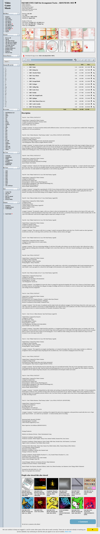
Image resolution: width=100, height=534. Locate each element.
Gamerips (7, 155)
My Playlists (9, 28)
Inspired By (8, 164)
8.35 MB (81, 104)
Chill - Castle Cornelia (34, 104)
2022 (6, 177)
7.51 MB (81, 95)
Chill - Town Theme (34, 75)
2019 (6, 181)
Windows (7, 143)
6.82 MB (81, 81)
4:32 (76, 75)
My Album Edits (9, 25)
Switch (7, 123)
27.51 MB (87, 75)
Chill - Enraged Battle (34, 81)
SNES (6, 115)
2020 (6, 179)
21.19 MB (87, 95)
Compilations (8, 163)
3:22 (76, 81)
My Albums (8, 22)
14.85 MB (87, 90)
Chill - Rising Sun (33, 70)
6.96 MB (81, 101)
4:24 (76, 98)
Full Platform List (9, 112)
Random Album (9, 48)
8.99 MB (81, 98)
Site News (7, 193)
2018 (6, 182)
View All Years (9, 185)
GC (6, 118)
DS (6, 129)
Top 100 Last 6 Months (11, 42)
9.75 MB (81, 75)
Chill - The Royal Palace (35, 107)
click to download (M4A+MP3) (46, 55)
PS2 (6, 133)
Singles (7, 158)
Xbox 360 (7, 146)
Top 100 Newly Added (10, 43)
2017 (6, 184)
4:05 (76, 104)
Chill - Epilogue (33, 98)
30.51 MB (87, 67)
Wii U (6, 121)
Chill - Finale (32, 67)
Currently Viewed (9, 45)
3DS (6, 130)
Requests (7, 51)
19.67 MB (87, 70)
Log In (7, 31)
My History (8, 21)
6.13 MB (81, 73)
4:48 (76, 107)
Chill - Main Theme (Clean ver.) (37, 101)
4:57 (76, 92)
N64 (6, 117)
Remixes (7, 161)
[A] (14, 48)
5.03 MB (81, 90)
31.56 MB (87, 92)
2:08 (76, 78)
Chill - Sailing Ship (33, 87)
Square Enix (32, 18)
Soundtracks (8, 157)
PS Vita (7, 140)
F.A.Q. (7, 195)
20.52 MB (87, 73)
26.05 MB (87, 104)
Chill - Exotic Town (34, 90)
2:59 (76, 84)
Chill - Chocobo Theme (35, 73)
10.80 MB (81, 67)
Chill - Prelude (32, 92)
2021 (6, 178)
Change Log (40, 24)
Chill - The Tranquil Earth (35, 95)
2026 (6, 171)
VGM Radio (8, 208)
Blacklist (7, 198)
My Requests (8, 27)
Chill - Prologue (33, 84)
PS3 (6, 134)
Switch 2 (7, 124)
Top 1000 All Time (9, 41)
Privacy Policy (9, 199)
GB (6, 126)
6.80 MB (81, 70)
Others (7, 149)
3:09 (76, 73)
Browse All (8, 38)
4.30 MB (81, 78)
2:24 (76, 90)
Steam (6, 142)
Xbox (6, 145)
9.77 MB (81, 92)
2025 (6, 172)
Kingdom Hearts (9, 207)
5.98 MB (81, 84)
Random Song (8, 49)
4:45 (76, 87)
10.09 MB (81, 87)
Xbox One (7, 148)
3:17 (76, 70)
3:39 (76, 95)
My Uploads (9, 24)
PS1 (6, 131)
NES (6, 114)
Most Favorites (9, 46)
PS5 (6, 137)
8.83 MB (81, 107)
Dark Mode (8, 214)
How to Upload (9, 196)
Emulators (8, 205)
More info (68, 531)
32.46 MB (87, 87)
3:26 (76, 101)
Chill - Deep (32, 78)
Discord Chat (8, 52)
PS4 (6, 136)
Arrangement (31, 25)
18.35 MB (87, 84)
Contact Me (8, 192)
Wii (6, 120)
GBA (6, 127)
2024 (6, 174)
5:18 (76, 67)
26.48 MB (87, 107)
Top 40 (7, 39)
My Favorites (8, 19)
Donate (7, 30)
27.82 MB (87, 98)
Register (7, 17)
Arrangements (9, 160)
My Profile (8, 18)
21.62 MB (87, 81)
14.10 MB (87, 78)
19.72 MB (87, 101)
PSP (6, 139)
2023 (6, 175)
